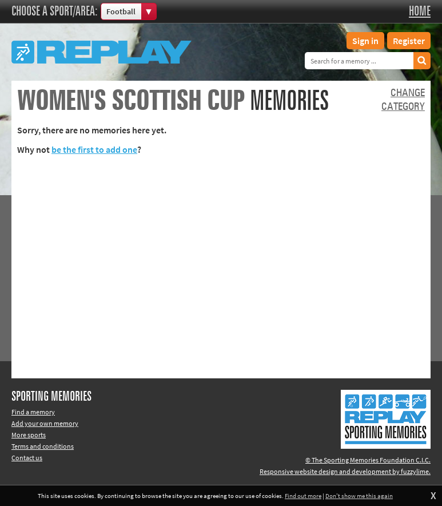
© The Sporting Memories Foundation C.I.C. (368, 460)
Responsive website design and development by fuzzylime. (345, 471)
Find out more (303, 496)
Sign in (365, 40)
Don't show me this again (359, 496)
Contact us (26, 457)
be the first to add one (94, 149)
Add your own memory (44, 423)
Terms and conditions (42, 446)
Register (409, 40)
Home (420, 11)
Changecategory (403, 100)
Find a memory (33, 412)
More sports (28, 434)
